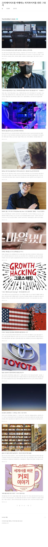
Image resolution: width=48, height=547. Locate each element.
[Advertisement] (24, 519)
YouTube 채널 (5, 538)
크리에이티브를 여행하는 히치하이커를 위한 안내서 (24, 3)
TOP (45, 538)
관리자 (15, 8)
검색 (42, 3)
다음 (31, 505)
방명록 (8, 8)
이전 (17, 505)
